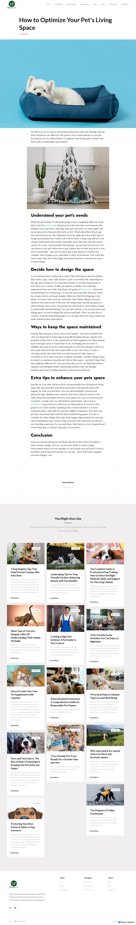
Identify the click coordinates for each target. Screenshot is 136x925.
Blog (109, 882)
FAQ (103, 4)
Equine (61, 886)
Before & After (71, 4)
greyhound (50, 225)
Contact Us (125, 4)
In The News (113, 4)
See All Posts (68, 487)
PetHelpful (36, 404)
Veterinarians (84, 4)
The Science (58, 4)
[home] (12, 4)
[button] (48, 4)
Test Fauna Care (88, 890)
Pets (60, 882)
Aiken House (21, 921)
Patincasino (86, 289)
